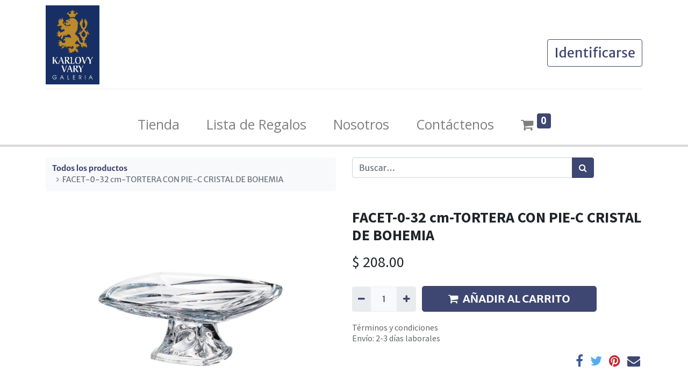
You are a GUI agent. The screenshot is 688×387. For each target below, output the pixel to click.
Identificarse (594, 52)
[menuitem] (158, 125)
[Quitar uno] (361, 298)
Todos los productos (89, 168)
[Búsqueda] (583, 167)
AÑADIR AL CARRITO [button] (509, 298)
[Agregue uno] (406, 298)
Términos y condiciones (395, 327)
